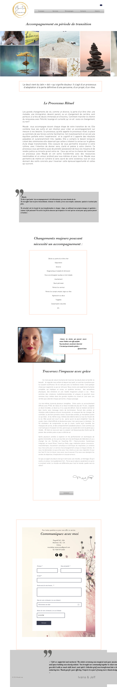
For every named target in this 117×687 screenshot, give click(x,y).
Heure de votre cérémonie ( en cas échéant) (49, 610)
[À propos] (41, 11)
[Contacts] (66, 493)
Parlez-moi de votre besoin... (45, 585)
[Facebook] (56, 554)
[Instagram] (60, 554)
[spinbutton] (51, 615)
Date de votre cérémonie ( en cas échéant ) (49, 600)
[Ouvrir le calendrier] (78, 604)
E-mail (39, 576)
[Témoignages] (69, 11)
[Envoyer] (44, 623)
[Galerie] (97, 11)
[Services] (55, 11)
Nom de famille (65, 566)
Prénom (39, 566)
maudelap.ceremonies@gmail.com (59, 547)
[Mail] (101, 5)
